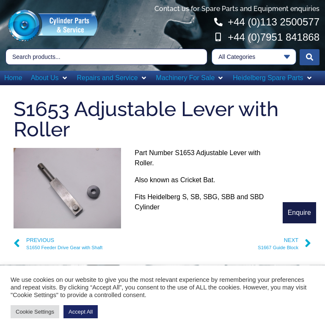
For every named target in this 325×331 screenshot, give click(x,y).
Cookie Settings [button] (35, 312)
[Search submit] (309, 56)
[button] (50, 77)
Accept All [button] (81, 312)
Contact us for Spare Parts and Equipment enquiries (236, 9)
